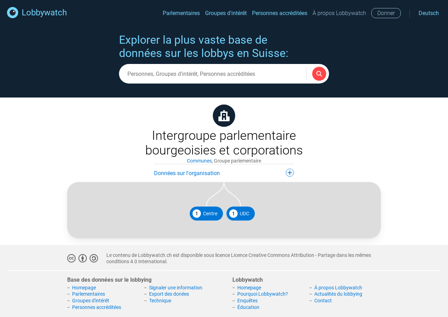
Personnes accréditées (279, 13)
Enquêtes (247, 300)
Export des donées (169, 294)
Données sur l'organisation (224, 172)
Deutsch (429, 13)
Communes (199, 161)
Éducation (248, 307)
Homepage (84, 287)
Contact (323, 300)
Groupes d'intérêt (226, 13)
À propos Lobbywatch (339, 13)
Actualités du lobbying (338, 294)
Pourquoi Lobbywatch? (262, 294)
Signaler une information (175, 287)
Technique (160, 300)
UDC (239, 213)
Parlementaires (181, 13)
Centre (204, 213)
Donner (386, 13)
